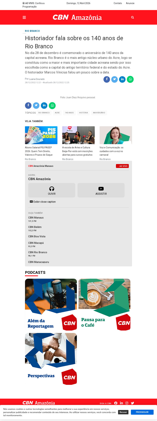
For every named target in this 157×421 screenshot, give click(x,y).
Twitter (132, 403)
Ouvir (51, 190)
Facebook (116, 403)
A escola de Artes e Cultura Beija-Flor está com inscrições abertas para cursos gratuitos (77, 151)
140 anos (69, 113)
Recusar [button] (123, 412)
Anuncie (130, 3)
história (83, 113)
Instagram (127, 403)
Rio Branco (44, 113)
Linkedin (122, 403)
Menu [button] (31, 18)
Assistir (101, 190)
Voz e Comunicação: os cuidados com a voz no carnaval (111, 151)
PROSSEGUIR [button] (142, 412)
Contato (118, 3)
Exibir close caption (42, 201)
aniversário (99, 113)
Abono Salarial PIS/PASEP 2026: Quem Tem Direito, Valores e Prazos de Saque (39, 151)
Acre (57, 113)
